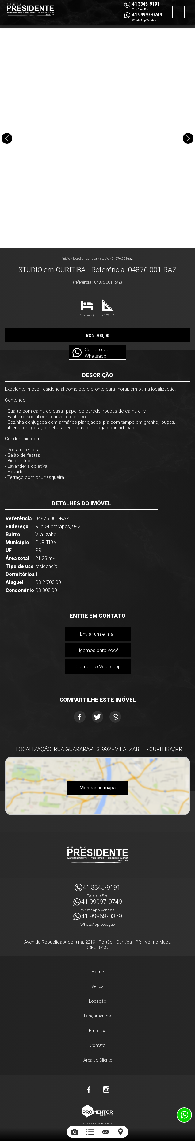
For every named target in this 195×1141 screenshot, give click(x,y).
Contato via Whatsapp (96, 353)
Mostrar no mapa (97, 788)
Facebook (80, 717)
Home (98, 970)
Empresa (97, 1029)
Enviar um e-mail (97, 634)
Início (66, 258)
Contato (97, 1043)
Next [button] (188, 138)
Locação (78, 258)
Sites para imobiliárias (97, 1121)
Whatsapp (115, 717)
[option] (97, 138)
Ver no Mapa (158, 940)
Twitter (97, 717)
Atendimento (184, 1115)
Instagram (106, 1088)
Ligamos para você (98, 650)
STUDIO (104, 258)
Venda (97, 985)
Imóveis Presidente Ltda (97, 853)
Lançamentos (97, 1014)
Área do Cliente (97, 1058)
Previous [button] (7, 138)
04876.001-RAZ (122, 258)
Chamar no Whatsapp (97, 667)
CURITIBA (91, 258)
